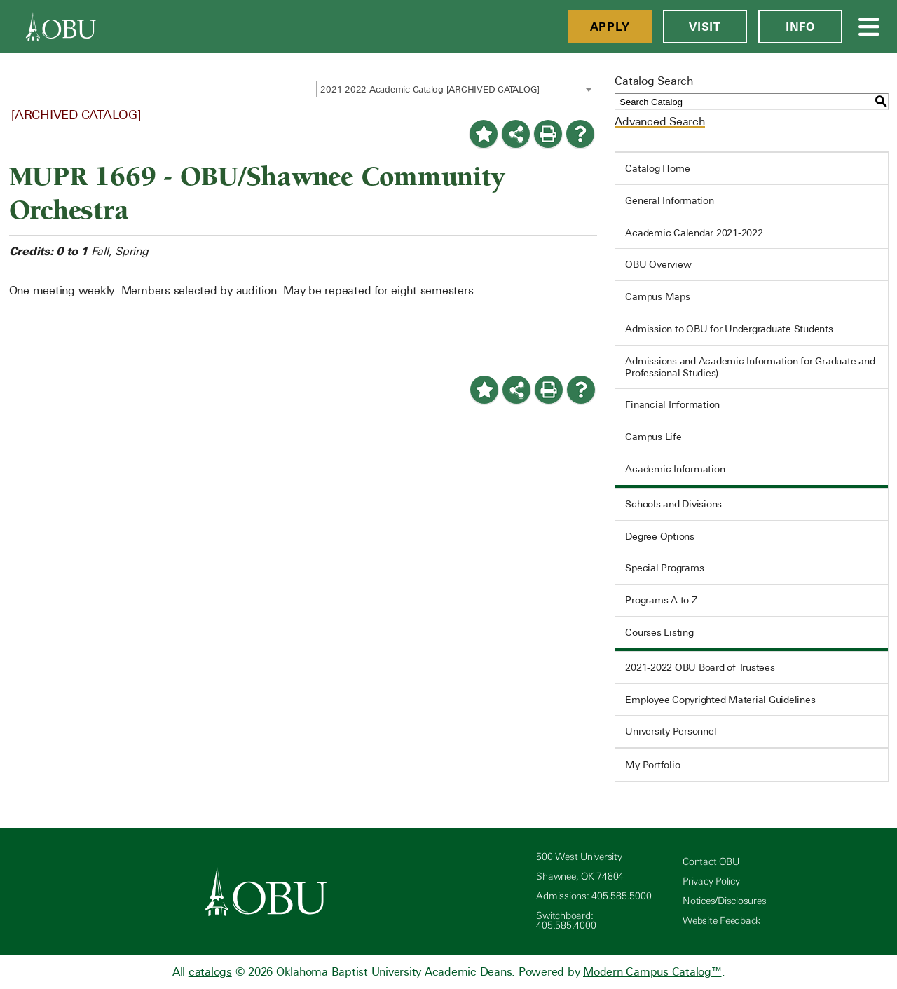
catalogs (210, 971)
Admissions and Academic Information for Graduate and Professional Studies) (750, 366)
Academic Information (675, 469)
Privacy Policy (711, 881)
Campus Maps (657, 296)
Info (800, 27)
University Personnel (670, 731)
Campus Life (653, 436)
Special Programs (664, 567)
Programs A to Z (661, 600)
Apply (610, 27)
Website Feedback (721, 921)
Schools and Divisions (673, 504)
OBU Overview (658, 264)
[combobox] (456, 89)
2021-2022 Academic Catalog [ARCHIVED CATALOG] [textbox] (430, 89)
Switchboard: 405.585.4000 (566, 921)
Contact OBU (711, 862)
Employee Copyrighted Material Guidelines (720, 699)
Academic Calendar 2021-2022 (693, 232)
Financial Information (672, 404)
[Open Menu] (870, 26)
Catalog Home (657, 168)
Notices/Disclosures (724, 901)
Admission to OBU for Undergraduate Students (729, 328)
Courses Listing (659, 632)
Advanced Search (659, 121)
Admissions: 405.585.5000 (593, 896)
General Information (669, 200)
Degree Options (659, 536)
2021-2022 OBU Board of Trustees (699, 667)
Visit (705, 27)
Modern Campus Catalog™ (652, 971)
